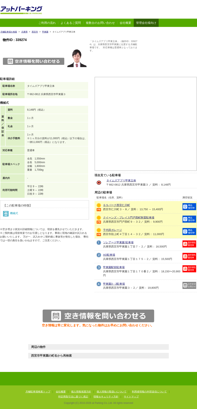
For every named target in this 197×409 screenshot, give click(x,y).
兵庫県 (24, 32)
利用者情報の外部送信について (149, 391)
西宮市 (35, 32)
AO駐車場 (109, 254)
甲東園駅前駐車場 (114, 267)
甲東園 (45, 32)
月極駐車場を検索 (8, 32)
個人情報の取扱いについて (111, 391)
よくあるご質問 (71, 22)
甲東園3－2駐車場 (114, 283)
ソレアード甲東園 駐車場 (118, 242)
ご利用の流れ (47, 22)
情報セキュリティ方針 (106, 396)
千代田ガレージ (112, 230)
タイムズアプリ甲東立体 (121, 180)
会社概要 (125, 22)
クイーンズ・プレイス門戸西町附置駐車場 (128, 217)
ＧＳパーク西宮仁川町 (116, 205)
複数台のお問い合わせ (100, 22)
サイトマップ (131, 396)
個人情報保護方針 (81, 391)
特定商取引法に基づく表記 (73, 396)
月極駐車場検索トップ (38, 391)
